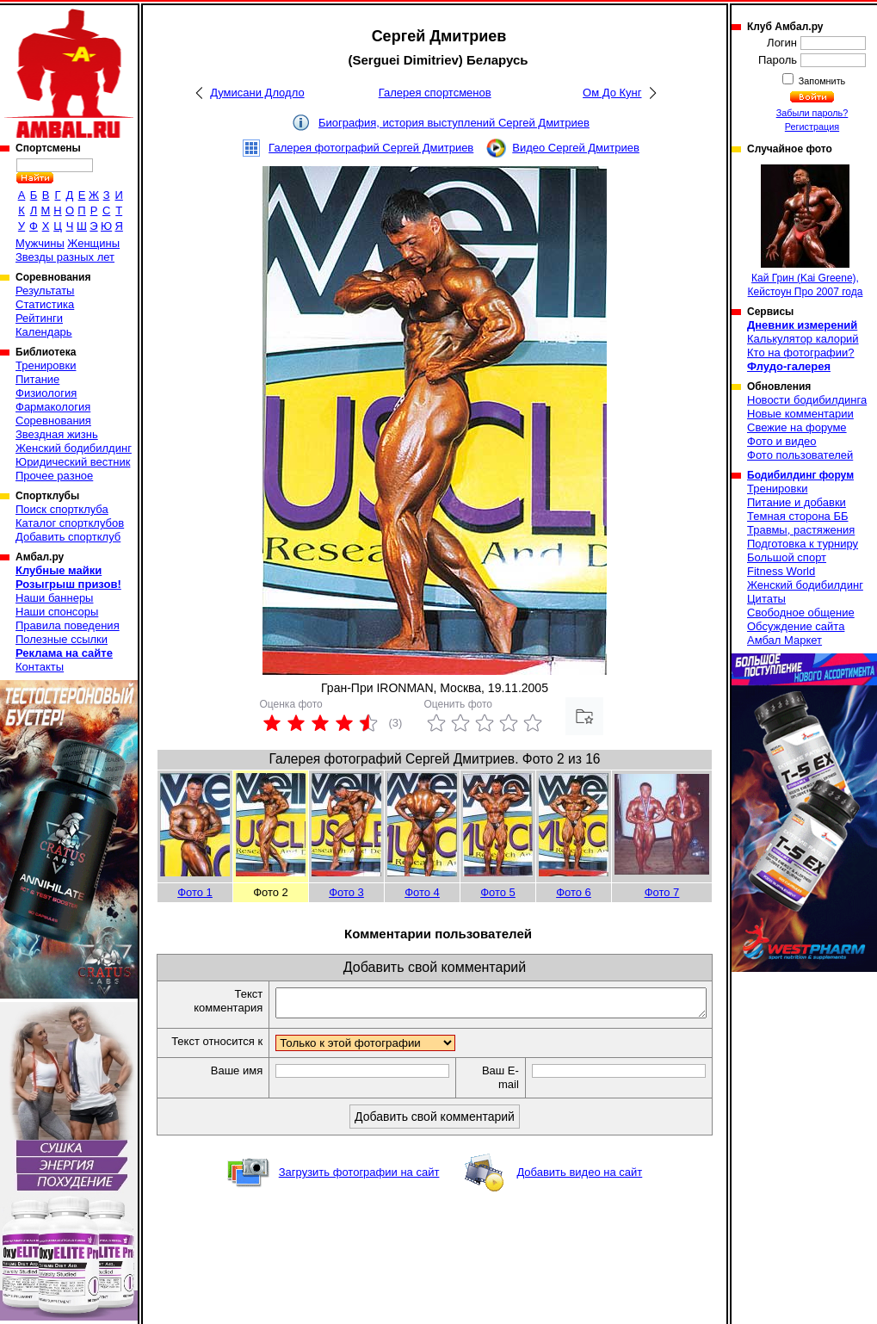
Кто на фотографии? (801, 352)
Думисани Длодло (257, 92)
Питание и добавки (796, 502)
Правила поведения (67, 625)
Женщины (93, 243)
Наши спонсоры (56, 611)
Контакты (39, 666)
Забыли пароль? (812, 113)
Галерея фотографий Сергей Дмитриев (371, 147)
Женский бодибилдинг (73, 448)
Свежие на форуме (797, 427)
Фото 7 (662, 892)
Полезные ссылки (61, 639)
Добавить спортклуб (67, 536)
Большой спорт (786, 557)
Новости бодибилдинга (807, 399)
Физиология (46, 393)
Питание (37, 379)
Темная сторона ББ (798, 516)
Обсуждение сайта (795, 626)
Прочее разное (54, 475)
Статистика (44, 304)
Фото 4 (422, 892)
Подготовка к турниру (802, 543)
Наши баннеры (54, 597)
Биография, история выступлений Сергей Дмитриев (454, 122)
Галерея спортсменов (435, 92)
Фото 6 (573, 892)
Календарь (43, 331)
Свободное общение (801, 612)
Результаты (44, 290)
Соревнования (53, 420)
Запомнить (821, 81)
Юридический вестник (72, 461)
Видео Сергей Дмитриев (575, 147)
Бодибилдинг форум (800, 475)
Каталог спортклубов (69, 523)
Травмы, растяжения (801, 529)
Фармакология (52, 406)
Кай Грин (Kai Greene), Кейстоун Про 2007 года (805, 231)
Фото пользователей (800, 455)
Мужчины (40, 243)
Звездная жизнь (56, 434)
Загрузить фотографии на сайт (359, 1188)
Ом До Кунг (612, 92)
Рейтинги (39, 318)
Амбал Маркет (784, 640)
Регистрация (812, 126)
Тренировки (45, 365)
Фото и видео (782, 441)
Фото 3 (346, 892)
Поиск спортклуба (61, 509)
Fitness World (781, 571)
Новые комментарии (800, 413)
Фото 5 (498, 892)
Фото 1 (195, 892)
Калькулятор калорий (803, 338)
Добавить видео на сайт (579, 1188)
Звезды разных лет (64, 257)
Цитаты (766, 598)
